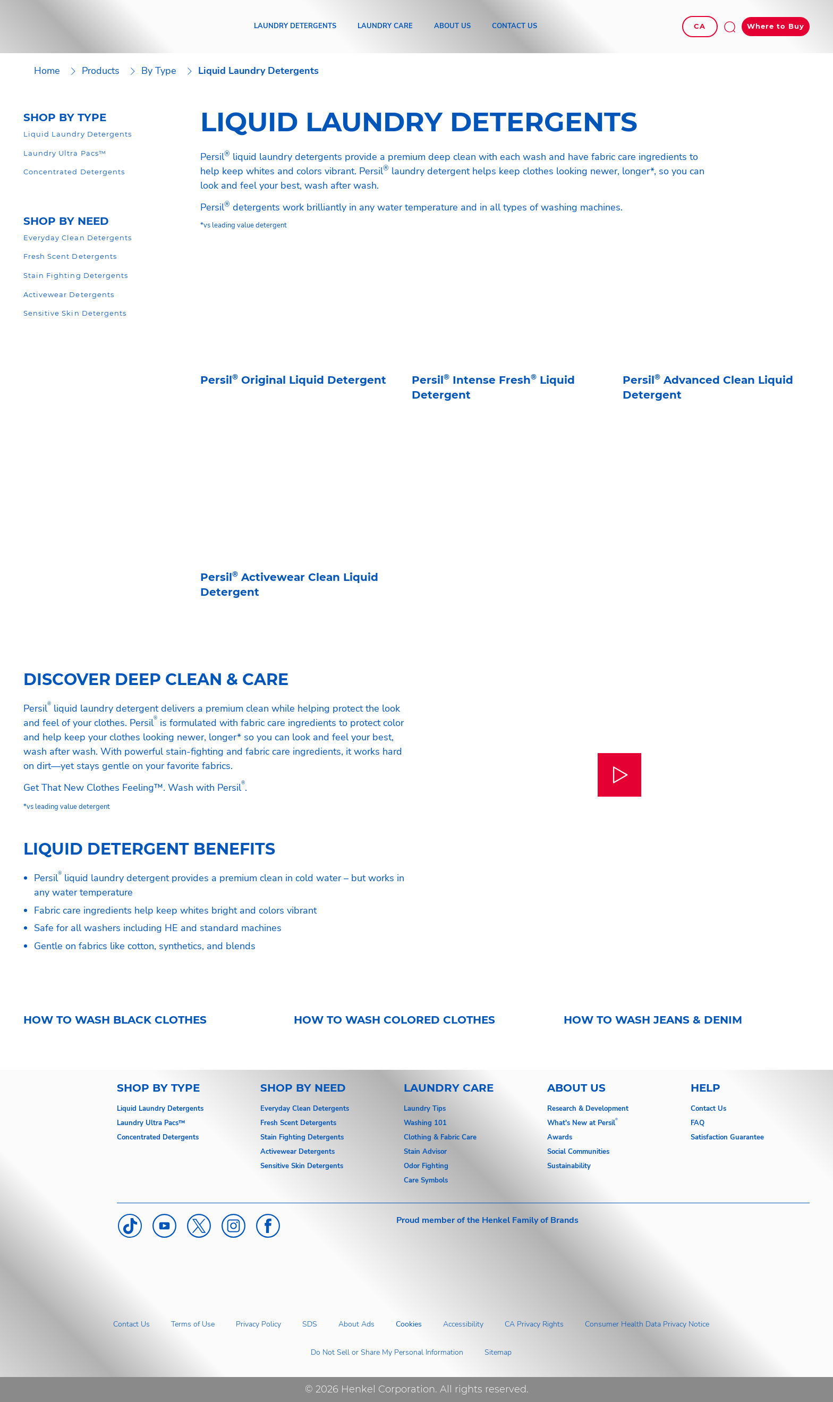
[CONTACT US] (514, 27)
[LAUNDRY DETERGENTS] (295, 27)
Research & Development (587, 1108)
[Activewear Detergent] (68, 295)
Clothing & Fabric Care (440, 1137)
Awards (559, 1137)
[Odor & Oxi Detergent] (75, 276)
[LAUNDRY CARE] (385, 27)
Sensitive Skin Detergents (301, 1166)
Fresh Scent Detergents (298, 1123)
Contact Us (708, 1108)
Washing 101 (425, 1123)
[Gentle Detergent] (70, 256)
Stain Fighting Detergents (302, 1137)
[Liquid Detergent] (77, 134)
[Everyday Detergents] (77, 238)
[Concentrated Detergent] (74, 172)
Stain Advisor (425, 1151)
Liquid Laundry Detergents (160, 1108)
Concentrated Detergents (158, 1137)
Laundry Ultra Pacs (147, 1123)
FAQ (697, 1123)
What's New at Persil (581, 1123)
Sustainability (569, 1166)
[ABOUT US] (452, 27)
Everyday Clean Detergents (304, 1108)
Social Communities (578, 1151)
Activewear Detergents (297, 1151)
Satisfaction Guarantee (727, 1137)
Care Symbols (426, 1180)
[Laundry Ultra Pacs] (64, 153)
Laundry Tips (425, 1108)
